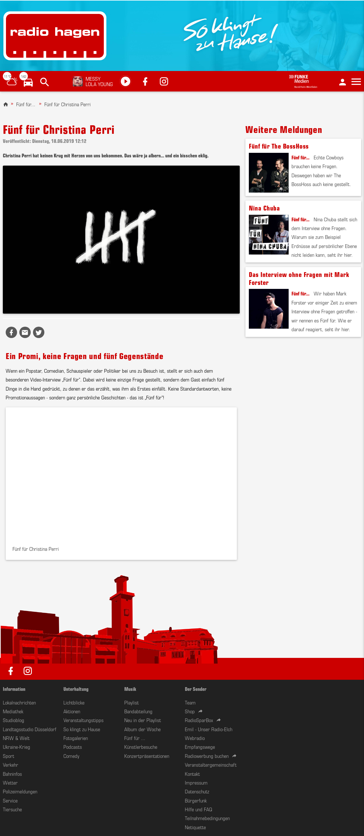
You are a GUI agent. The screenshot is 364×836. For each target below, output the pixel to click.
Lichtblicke (73, 702)
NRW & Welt (16, 737)
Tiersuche (12, 809)
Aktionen (71, 711)
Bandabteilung (138, 711)
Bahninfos (12, 773)
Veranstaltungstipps (83, 720)
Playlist (131, 702)
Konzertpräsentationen (146, 755)
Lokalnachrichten (19, 702)
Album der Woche (142, 729)
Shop (190, 711)
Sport (8, 755)
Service (10, 800)
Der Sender (195, 688)
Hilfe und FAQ (198, 809)
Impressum (196, 782)
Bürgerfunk (196, 800)
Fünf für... (25, 104)
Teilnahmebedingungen (207, 818)
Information (14, 688)
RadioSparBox (199, 720)
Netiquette (195, 827)
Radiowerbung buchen (207, 755)
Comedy (71, 755)
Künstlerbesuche (140, 746)
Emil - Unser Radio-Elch (208, 729)
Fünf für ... (134, 737)
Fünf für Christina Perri (67, 104)
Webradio (195, 737)
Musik (130, 688)
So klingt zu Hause (81, 729)
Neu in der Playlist (142, 720)
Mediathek (13, 711)
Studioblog (13, 720)
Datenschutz (197, 791)
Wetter (10, 782)
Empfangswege (200, 746)
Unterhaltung (75, 688)
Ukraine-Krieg (16, 746)
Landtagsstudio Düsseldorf (29, 729)
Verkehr (10, 764)
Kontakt (192, 773)
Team (190, 702)
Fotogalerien (75, 737)
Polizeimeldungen (20, 791)
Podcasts (72, 746)
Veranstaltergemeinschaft (211, 764)
